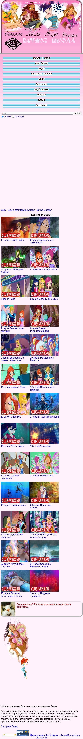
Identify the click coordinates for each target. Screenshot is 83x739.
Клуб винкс (41, 89)
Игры (41, 68)
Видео (41, 100)
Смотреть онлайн (41, 74)
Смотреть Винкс (9, 726)
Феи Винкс (41, 63)
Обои (41, 79)
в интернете (19, 117)
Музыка (41, 95)
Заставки (41, 105)
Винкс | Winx (41, 58)
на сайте (7, 117)
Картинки (41, 84)
